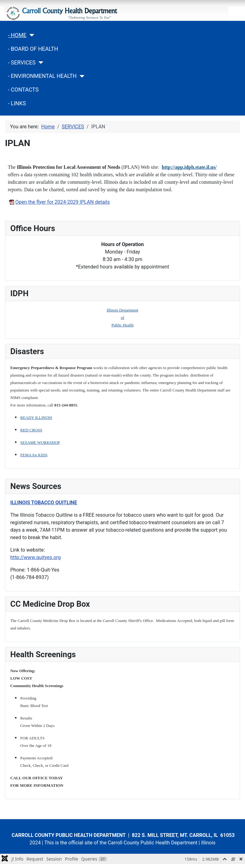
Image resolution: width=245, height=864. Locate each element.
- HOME (17, 35)
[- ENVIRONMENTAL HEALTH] (80, 76)
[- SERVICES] (39, 62)
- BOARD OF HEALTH (33, 49)
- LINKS (17, 103)
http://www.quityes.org (35, 557)
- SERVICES (22, 62)
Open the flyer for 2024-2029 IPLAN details (59, 202)
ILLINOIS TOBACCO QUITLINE (43, 503)
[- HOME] (30, 35)
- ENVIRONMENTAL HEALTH (42, 76)
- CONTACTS (23, 90)
